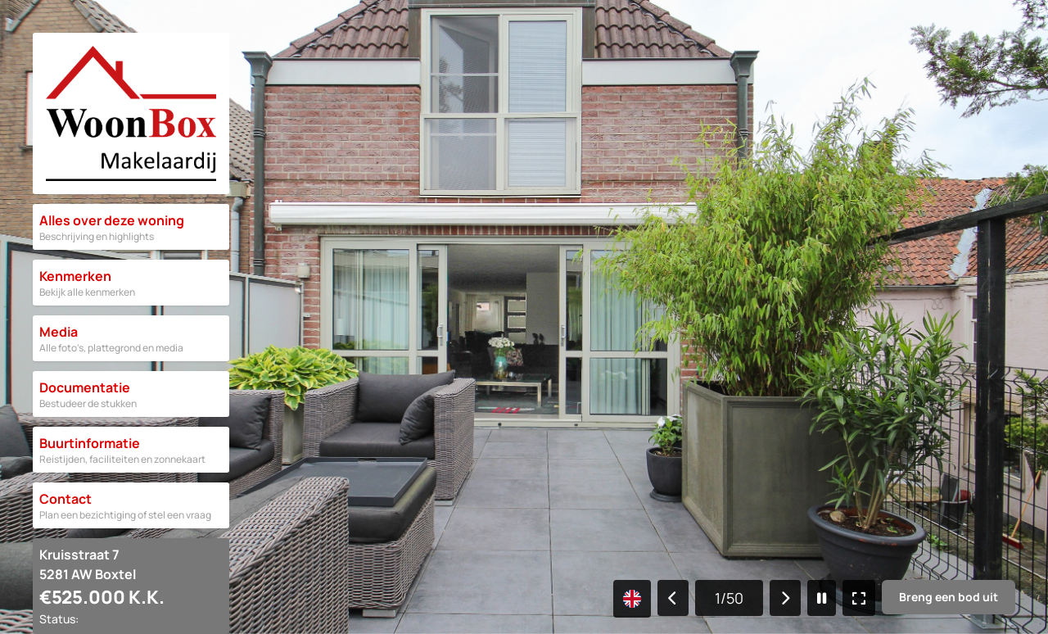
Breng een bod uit (948, 597)
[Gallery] (524, 317)
